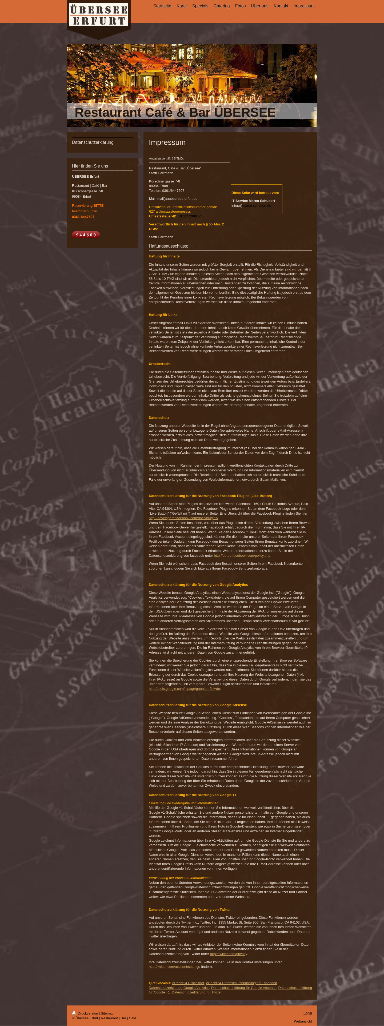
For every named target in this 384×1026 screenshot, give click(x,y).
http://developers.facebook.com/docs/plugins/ (183, 518)
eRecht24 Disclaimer (188, 983)
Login (307, 1013)
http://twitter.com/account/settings (174, 967)
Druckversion (85, 1013)
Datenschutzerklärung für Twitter (197, 992)
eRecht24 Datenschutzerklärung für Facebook (241, 983)
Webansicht (303, 1021)
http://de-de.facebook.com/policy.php (242, 556)
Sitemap (107, 1013)
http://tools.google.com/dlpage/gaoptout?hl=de (184, 689)
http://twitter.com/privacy (228, 954)
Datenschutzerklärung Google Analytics (179, 988)
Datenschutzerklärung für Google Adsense (243, 988)
